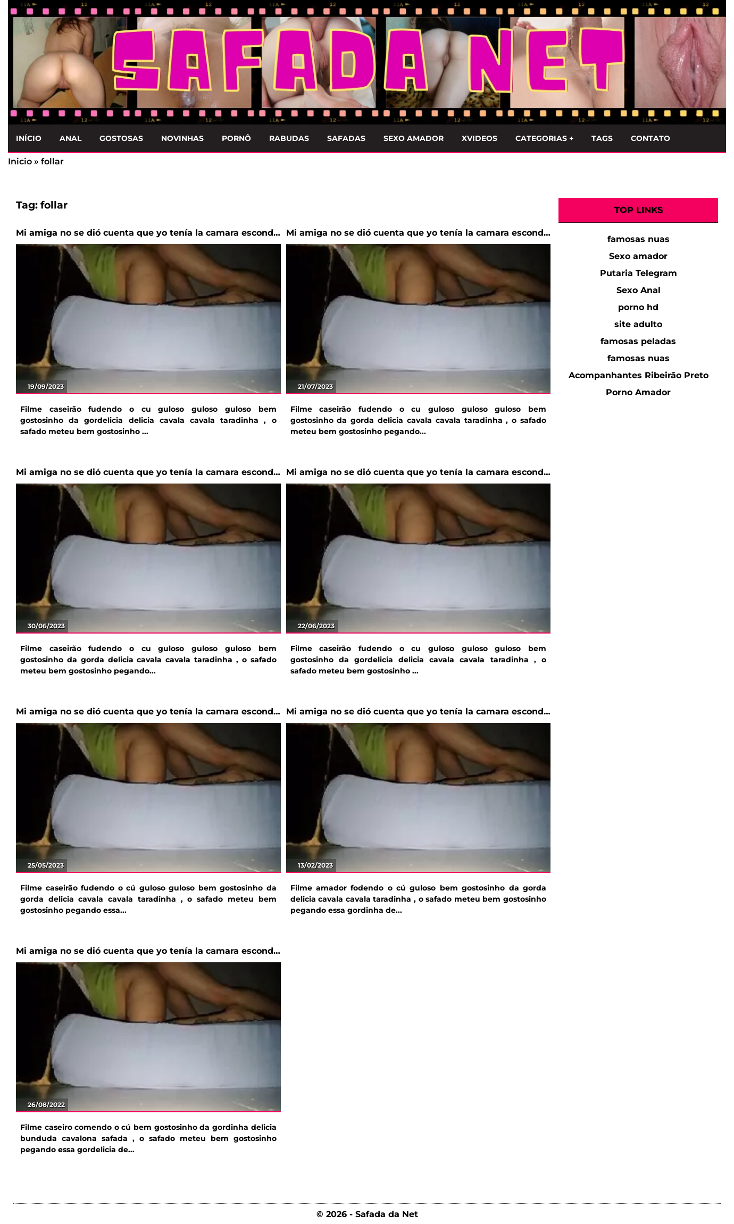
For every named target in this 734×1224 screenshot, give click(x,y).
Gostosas (121, 138)
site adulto (638, 324)
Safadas (346, 138)
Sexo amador (638, 256)
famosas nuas (638, 239)
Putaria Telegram (638, 273)
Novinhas (182, 138)
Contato (650, 138)
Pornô (236, 138)
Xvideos (479, 138)
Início (28, 138)
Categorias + (544, 138)
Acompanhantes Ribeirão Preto (638, 375)
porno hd (638, 307)
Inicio (20, 161)
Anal (70, 138)
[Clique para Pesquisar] (712, 136)
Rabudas (289, 138)
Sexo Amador (413, 138)
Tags (602, 138)
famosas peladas (638, 341)
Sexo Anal (638, 290)
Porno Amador (638, 392)
